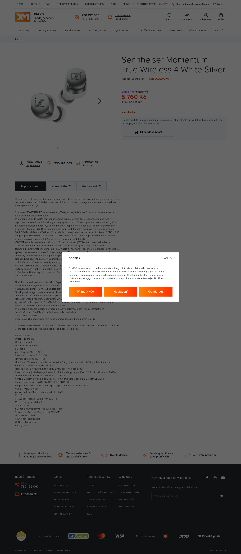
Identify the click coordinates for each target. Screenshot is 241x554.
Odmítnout (155, 291)
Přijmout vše (85, 291)
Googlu (98, 275)
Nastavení (120, 291)
